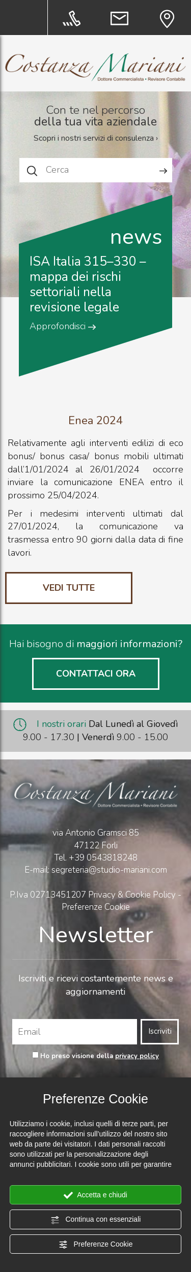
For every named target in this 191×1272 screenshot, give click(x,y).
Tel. (96, 858)
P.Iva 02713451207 (48, 895)
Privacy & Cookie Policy (132, 895)
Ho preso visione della (99, 1056)
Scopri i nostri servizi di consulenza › (96, 138)
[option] (96, 276)
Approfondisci (63, 326)
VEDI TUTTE (69, 588)
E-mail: (37, 870)
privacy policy (137, 1056)
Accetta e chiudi (95, 1195)
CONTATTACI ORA (95, 673)
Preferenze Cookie (96, 1244)
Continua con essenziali (95, 1219)
